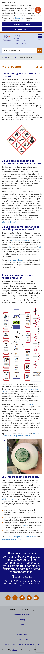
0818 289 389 (25, 576)
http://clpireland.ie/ (9, 222)
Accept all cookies (22, 24)
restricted (33, 404)
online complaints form (20, 561)
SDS (39, 247)
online (27, 286)
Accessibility (22, 634)
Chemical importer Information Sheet (22, 536)
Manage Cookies (22, 29)
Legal (22, 624)
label (10, 247)
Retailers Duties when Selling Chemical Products (20, 434)
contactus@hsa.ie (20, 572)
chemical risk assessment (21, 240)
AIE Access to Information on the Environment (22, 644)
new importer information (11, 539)
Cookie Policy (20, 18)
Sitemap (22, 620)
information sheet (15, 260)
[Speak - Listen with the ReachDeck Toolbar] (38, 10)
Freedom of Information (22, 639)
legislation (25, 525)
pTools (14, 650)
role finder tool (7, 499)
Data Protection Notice (22, 615)
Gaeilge (22, 629)
